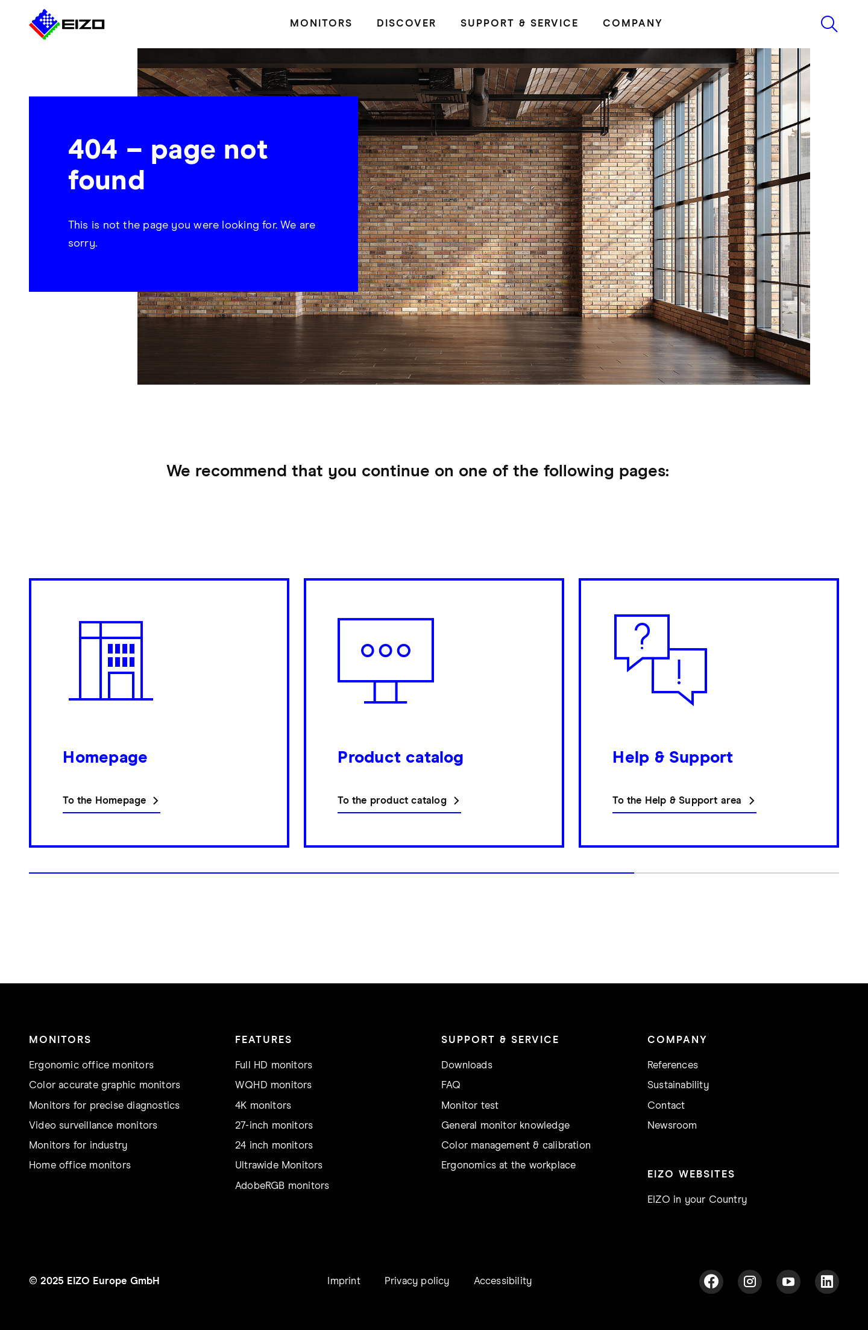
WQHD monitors (273, 1085)
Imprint (343, 1281)
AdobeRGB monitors (282, 1186)
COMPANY (633, 24)
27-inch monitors (274, 1126)
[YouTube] (788, 1282)
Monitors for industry (78, 1146)
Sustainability (678, 1085)
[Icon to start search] (829, 24)
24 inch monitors (274, 1146)
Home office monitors (80, 1166)
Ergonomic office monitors (91, 1066)
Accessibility (503, 1281)
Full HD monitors (273, 1066)
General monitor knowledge (505, 1126)
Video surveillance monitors (93, 1126)
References (672, 1066)
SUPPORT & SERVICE (520, 24)
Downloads (466, 1066)
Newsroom (672, 1126)
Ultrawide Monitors (279, 1166)
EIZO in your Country (697, 1200)
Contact (666, 1106)
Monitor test (469, 1106)
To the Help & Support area (676, 801)
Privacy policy (417, 1281)
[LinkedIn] (827, 1282)
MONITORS (321, 24)
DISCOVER (406, 24)
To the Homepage (104, 801)
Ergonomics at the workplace (508, 1166)
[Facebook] (711, 1282)
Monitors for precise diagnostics (104, 1106)
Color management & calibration (516, 1146)
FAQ (451, 1085)
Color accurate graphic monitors (104, 1085)
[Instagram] (750, 1282)
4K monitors (263, 1106)
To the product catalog (392, 801)
